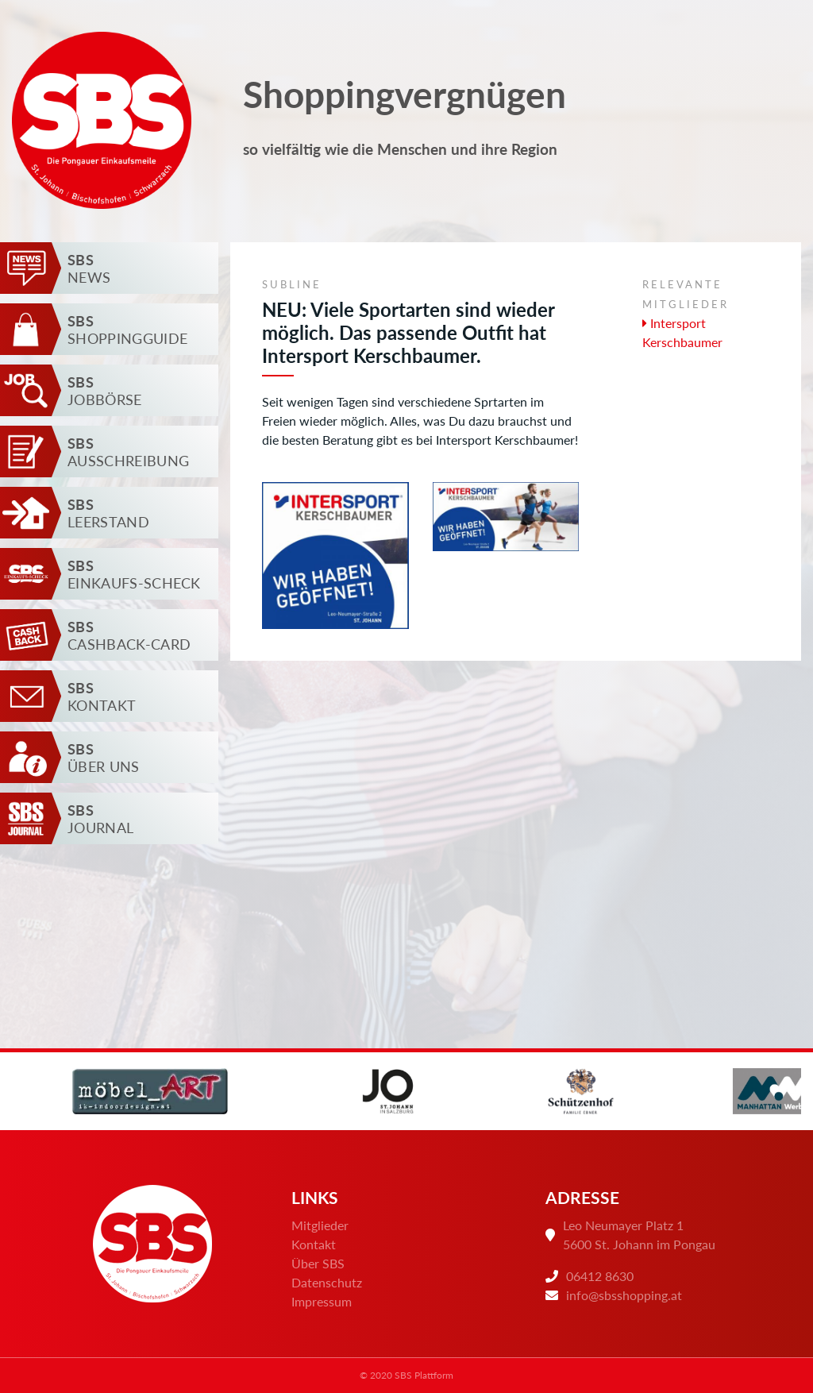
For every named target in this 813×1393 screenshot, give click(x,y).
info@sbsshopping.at (624, 1294)
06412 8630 (600, 1275)
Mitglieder (320, 1225)
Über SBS (318, 1263)
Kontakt (313, 1244)
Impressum (321, 1301)
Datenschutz (326, 1282)
